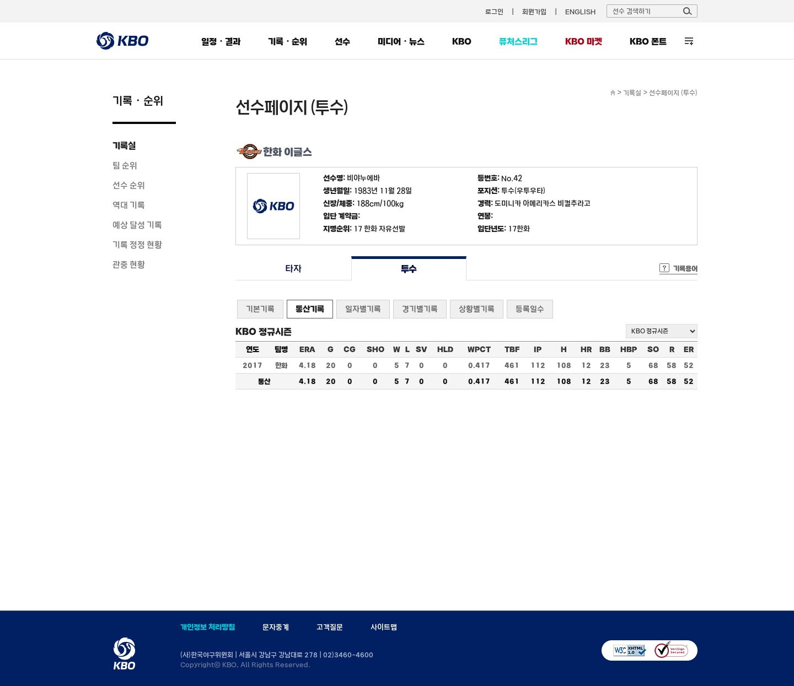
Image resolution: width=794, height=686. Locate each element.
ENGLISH (580, 11)
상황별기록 (477, 309)
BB (604, 349)
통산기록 (310, 309)
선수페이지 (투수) (673, 92)
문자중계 (275, 627)
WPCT (479, 349)
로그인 (494, 11)
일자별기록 (363, 309)
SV (421, 349)
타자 (293, 268)
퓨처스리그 (518, 41)
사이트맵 (384, 627)
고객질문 (329, 627)
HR (586, 349)
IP (537, 349)
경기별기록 (420, 309)
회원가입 (534, 11)
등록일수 (530, 309)
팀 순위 (124, 165)
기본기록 (260, 309)
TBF (512, 349)
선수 (342, 41)
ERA (307, 349)
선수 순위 (128, 185)
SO (653, 349)
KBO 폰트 (648, 41)
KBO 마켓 (583, 41)
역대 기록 (128, 205)
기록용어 (685, 268)
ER (689, 349)
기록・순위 (287, 41)
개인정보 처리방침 (207, 627)
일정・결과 (220, 41)
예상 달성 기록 (137, 225)
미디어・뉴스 (401, 41)
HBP (628, 349)
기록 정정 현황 (137, 245)
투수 (409, 268)
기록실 (124, 145)
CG (350, 349)
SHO (375, 349)
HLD (445, 349)
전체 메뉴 (689, 41)
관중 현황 (128, 264)
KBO (461, 41)
